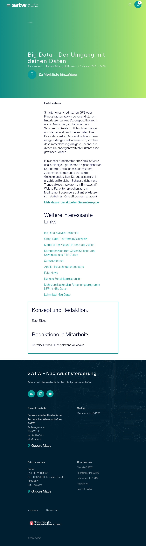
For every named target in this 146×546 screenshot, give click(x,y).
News (30, 22)
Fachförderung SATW (88, 472)
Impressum (33, 510)
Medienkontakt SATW (88, 413)
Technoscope (35, 66)
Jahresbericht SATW (87, 478)
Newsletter (83, 483)
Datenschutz (52, 510)
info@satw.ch (34, 439)
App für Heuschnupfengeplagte (64, 266)
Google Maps (41, 446)
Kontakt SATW (84, 489)
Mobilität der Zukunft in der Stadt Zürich (69, 245)
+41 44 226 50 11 (36, 435)
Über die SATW (85, 467)
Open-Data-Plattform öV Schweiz (65, 239)
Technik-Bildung (55, 66)
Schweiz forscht (54, 260)
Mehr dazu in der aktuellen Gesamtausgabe (71, 202)
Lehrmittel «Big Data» (57, 294)
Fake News (51, 272)
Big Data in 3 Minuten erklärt (61, 233)
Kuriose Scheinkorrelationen (62, 278)
